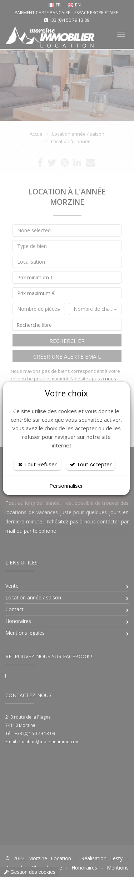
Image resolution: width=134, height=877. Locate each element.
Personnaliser (66, 485)
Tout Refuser (37, 464)
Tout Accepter (91, 464)
